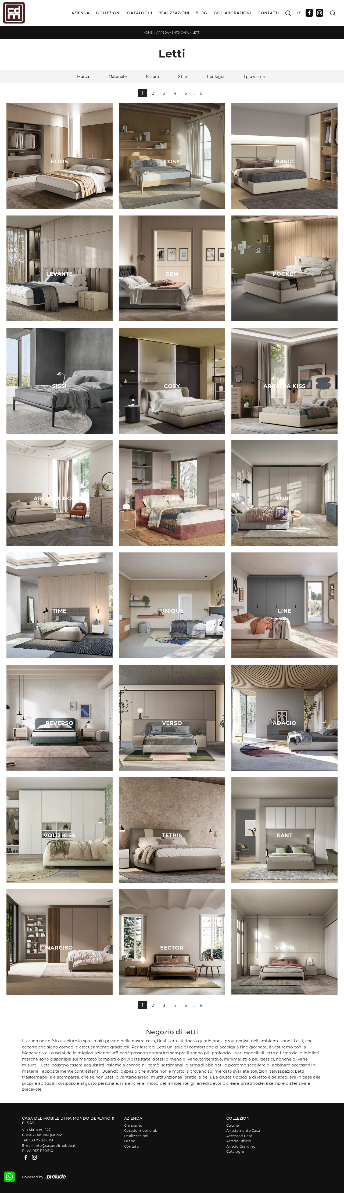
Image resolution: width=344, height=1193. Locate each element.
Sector (172, 948)
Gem (172, 274)
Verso (172, 723)
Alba (172, 498)
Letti (196, 32)
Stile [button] (182, 76)
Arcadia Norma (59, 498)
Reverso (59, 723)
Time (59, 611)
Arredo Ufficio (238, 1141)
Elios (59, 161)
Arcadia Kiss (284, 386)
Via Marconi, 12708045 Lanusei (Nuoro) (42, 1132)
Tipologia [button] (215, 76)
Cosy (172, 161)
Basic (284, 161)
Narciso (59, 948)
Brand (129, 1141)
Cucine (232, 1125)
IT (299, 13)
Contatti (268, 13)
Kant (284, 835)
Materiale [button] (118, 76)
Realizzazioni (174, 13)
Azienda (80, 13)
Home (148, 32)
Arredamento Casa (172, 32)
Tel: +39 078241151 (37, 1140)
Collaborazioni (232, 13)
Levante (59, 274)
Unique (172, 611)
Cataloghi (139, 13)
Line (284, 611)
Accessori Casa (239, 1136)
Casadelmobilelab (140, 1130)
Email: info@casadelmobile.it (49, 1145)
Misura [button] (152, 76)
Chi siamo (133, 1125)
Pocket (284, 274)
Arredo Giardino (240, 1146)
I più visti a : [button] (255, 76)
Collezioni (108, 13)
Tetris (172, 835)
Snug (284, 498)
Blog (201, 13)
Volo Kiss (60, 835)
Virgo (284, 948)
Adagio (284, 723)
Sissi (59, 386)
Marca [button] (83, 76)
